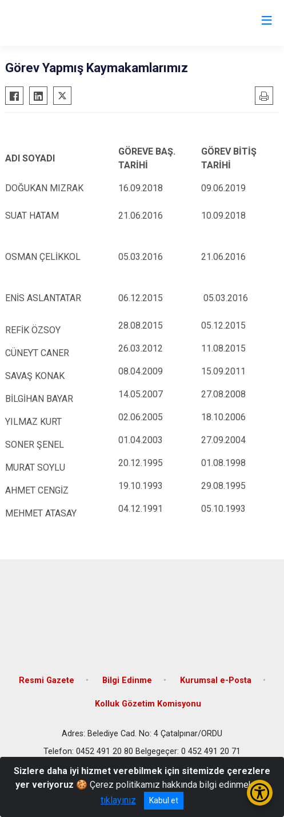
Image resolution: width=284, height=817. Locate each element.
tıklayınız (118, 800)
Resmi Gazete (46, 680)
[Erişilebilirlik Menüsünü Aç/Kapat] (260, 793)
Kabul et (163, 800)
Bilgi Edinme (127, 680)
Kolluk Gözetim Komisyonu (148, 704)
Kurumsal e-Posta (215, 680)
